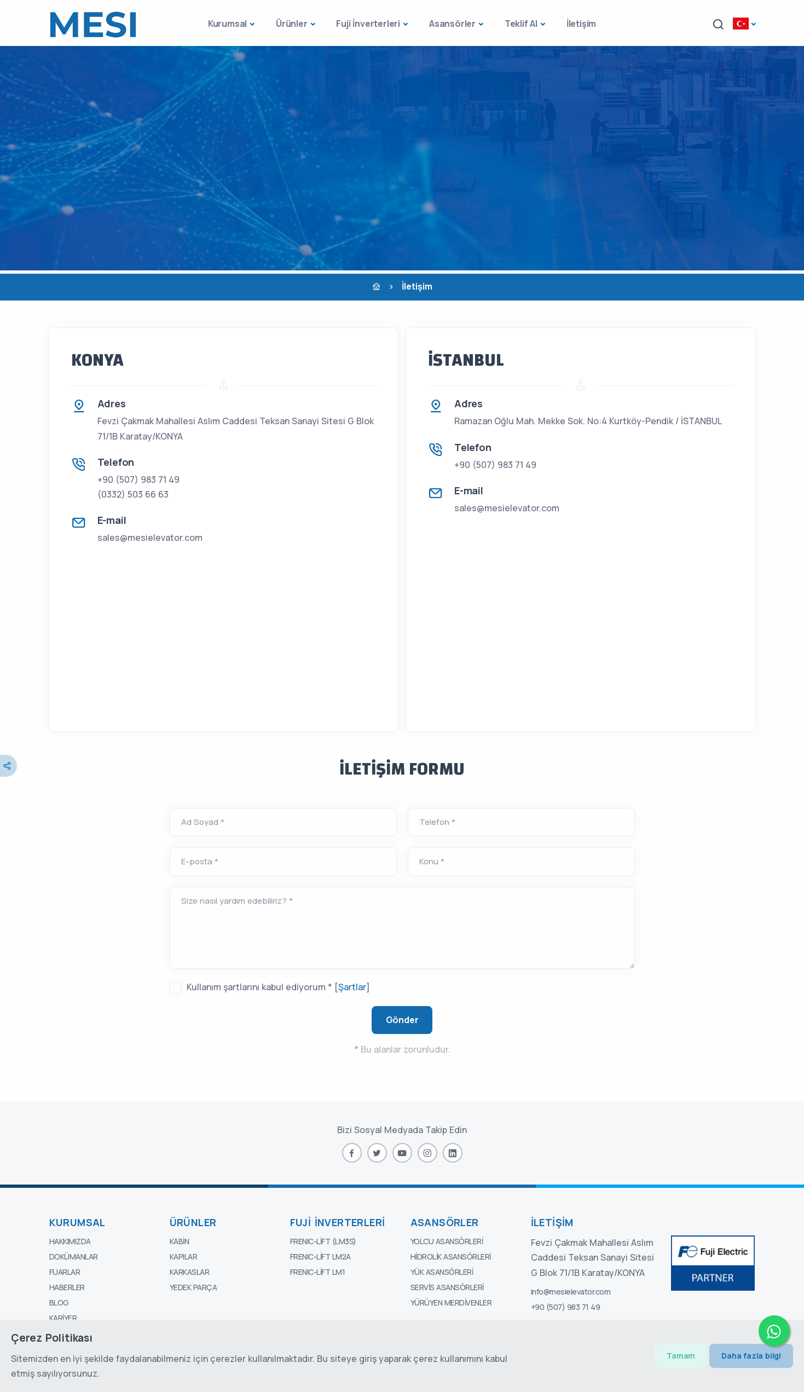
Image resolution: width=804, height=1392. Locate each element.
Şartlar (352, 987)
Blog (59, 1302)
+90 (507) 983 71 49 (138, 479)
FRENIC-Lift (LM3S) (323, 1241)
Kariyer (63, 1318)
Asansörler (452, 24)
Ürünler (292, 24)
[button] (718, 24)
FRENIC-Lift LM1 (317, 1272)
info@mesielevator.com (571, 1291)
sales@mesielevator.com (150, 538)
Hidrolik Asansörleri (450, 1256)
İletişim (581, 24)
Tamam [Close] (681, 1355)
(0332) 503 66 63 (133, 494)
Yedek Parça (193, 1287)
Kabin (179, 1241)
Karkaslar (190, 1272)
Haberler (67, 1287)
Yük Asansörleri (441, 1272)
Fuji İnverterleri (368, 24)
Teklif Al (521, 24)
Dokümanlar (73, 1256)
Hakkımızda (70, 1241)
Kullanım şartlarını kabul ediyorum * (259, 987)
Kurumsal (227, 24)
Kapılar (184, 1256)
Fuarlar (64, 1272)
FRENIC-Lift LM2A (320, 1256)
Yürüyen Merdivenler (451, 1302)
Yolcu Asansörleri (446, 1241)
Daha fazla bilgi (751, 1355)
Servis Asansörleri (447, 1287)
